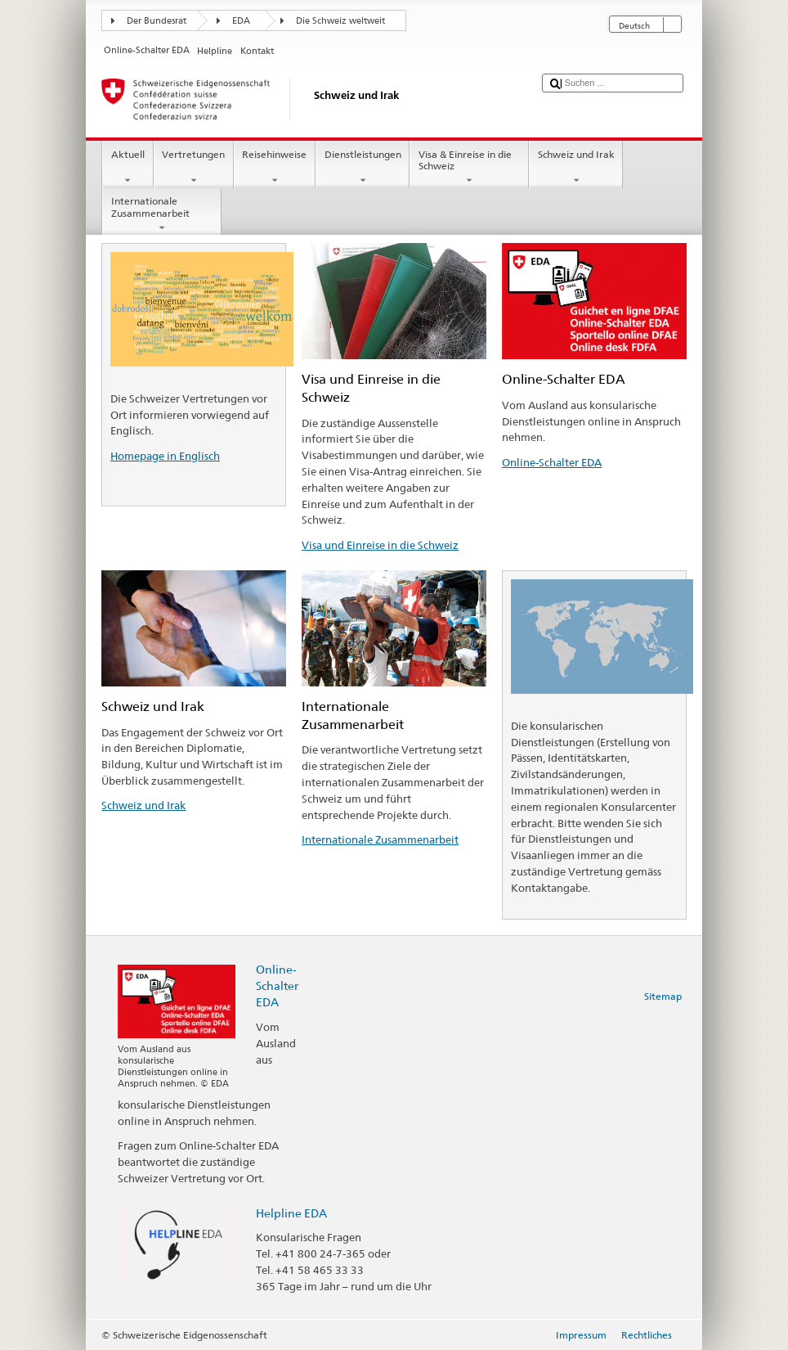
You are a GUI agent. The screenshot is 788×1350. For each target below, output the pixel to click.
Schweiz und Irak (576, 167)
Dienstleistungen (362, 167)
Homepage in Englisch (165, 455)
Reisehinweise (275, 167)
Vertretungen (193, 167)
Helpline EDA (291, 1213)
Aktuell (127, 167)
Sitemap (663, 996)
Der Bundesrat (156, 21)
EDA (241, 21)
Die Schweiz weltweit (340, 21)
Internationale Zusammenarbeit (162, 214)
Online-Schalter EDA (552, 462)
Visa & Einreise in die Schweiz (469, 167)
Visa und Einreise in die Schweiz (380, 544)
